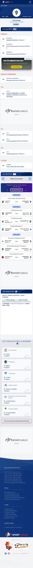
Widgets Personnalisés (11, 496)
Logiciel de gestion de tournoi (14, 497)
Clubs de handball (10, 514)
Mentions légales (6, 560)
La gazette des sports (11, 494)
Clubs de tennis (9, 518)
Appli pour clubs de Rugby (13, 475)
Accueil (5, 5)
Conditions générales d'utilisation (11, 562)
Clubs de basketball (11, 511)
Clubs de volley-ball (11, 516)
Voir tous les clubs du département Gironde (16, 421)
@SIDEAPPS (24, 553)
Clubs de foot (8, 509)
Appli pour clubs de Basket (13, 474)
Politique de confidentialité (9, 565)
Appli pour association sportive (14, 483)
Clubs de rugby (9, 512)
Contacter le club (26, 16)
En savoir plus (16, 67)
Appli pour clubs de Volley (13, 479)
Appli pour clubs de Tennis (13, 481)
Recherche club (9, 492)
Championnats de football (13, 527)
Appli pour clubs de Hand (12, 477)
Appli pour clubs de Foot (12, 472)
